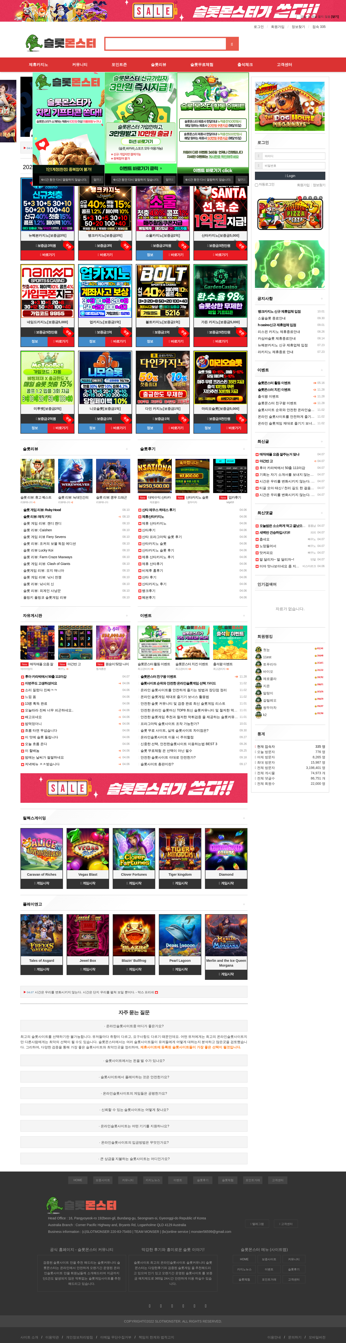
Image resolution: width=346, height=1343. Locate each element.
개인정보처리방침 (79, 1337)
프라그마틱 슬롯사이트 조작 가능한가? (168, 724)
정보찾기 (298, 27)
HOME (78, 1180)
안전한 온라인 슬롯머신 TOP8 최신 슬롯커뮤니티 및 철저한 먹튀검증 (191, 710)
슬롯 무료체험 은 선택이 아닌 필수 (165, 751)
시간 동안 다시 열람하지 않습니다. (64, 179)
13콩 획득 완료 (34, 703)
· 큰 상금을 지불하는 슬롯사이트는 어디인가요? (134, 1159)
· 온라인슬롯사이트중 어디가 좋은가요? (134, 1026)
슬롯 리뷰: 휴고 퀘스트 (35, 497)
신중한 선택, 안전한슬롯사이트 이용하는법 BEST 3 (177, 744)
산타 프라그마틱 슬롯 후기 (160, 537)
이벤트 (177, 1180)
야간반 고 (69, 664)
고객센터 (284, 65)
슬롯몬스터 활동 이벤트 (154, 664)
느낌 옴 (28, 697)
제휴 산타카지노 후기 (156, 557)
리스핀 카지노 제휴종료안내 (278, 332)
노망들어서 (266, 546)
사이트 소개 (29, 1337)
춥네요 (263, 539)
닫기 (97, 179)
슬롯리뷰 (158, 65)
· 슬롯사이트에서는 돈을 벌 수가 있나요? (134, 1061)
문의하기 (295, 1337)
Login (290, 176)
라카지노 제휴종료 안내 (274, 352)
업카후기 (230, 497)
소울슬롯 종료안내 (271, 318)
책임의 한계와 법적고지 (156, 1337)
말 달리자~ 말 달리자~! (275, 559)
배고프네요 (31, 717)
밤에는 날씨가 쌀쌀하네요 (42, 757)
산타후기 (147, 530)
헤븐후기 (147, 597)
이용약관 (52, 1337)
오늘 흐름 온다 (34, 744)
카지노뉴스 (153, 1180)
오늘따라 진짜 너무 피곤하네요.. (47, 710)
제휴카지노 (38, 65)
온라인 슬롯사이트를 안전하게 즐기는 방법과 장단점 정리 (182, 690)
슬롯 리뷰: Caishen (36, 530)
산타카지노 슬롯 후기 (156, 550)
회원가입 (277, 27)
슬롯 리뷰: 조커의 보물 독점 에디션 (48, 543)
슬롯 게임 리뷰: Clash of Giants (45, 564)
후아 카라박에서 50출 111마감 (280, 468)
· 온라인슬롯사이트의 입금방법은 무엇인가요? (134, 1142)
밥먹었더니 (31, 724)
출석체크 (245, 65)
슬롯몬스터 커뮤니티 (95, 1250)
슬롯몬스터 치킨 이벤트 (191, 664)
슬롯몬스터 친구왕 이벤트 (276, 403)
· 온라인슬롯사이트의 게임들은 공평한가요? (134, 1093)
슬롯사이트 (180, 1047)
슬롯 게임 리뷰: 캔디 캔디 (41, 523)
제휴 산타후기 (150, 564)
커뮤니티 (79, 65)
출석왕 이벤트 (223, 664)
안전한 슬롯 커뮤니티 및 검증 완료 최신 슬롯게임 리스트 (181, 703)
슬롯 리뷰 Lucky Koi (37, 550)
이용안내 (274, 1337)
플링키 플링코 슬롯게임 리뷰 (44, 597)
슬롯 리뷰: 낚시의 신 (37, 584)
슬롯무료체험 (201, 65)
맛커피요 (264, 553)
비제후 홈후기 (150, 570)
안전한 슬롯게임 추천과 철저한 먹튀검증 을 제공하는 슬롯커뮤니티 (189, 717)
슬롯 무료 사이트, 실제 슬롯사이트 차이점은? (173, 730)
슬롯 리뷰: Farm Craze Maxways (46, 557)
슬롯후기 (203, 1180)
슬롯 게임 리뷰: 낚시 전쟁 (41, 577)
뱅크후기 (147, 591)
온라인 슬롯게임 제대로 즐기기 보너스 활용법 (173, 697)
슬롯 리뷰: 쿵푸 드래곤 (111, 497)
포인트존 (119, 65)
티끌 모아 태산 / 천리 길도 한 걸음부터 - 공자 (291, 488)
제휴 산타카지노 (152, 523)
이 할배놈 (30, 751)
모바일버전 (317, 1337)
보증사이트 (103, 1180)
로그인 (259, 27)
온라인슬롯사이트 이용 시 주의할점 (166, 737)
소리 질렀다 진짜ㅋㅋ (39, 690)
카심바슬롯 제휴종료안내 (276, 338)
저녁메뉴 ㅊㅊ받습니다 (40, 764)
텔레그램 (257, 1224)
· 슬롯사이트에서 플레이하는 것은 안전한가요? (134, 1077)
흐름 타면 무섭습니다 (39, 730)
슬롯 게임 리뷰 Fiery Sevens (43, 537)
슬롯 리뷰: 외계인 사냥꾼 (41, 591)
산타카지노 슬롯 (192, 497)
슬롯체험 (228, 1180)
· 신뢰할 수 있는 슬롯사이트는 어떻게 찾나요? (133, 1110)
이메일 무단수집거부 (115, 1337)
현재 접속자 (266, 746)
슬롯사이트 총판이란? (156, 764)
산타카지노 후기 (152, 584)
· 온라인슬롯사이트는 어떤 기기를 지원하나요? (134, 1126)
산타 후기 (147, 577)
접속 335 (319, 27)
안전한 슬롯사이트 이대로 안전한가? (167, 757)
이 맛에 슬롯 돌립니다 (39, 737)
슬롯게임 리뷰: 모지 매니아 (42, 570)
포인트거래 (253, 1180)
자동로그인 (264, 185)
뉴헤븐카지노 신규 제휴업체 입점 (282, 345)
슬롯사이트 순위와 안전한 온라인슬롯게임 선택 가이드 (298, 410)
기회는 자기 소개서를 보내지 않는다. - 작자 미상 (294, 474)
